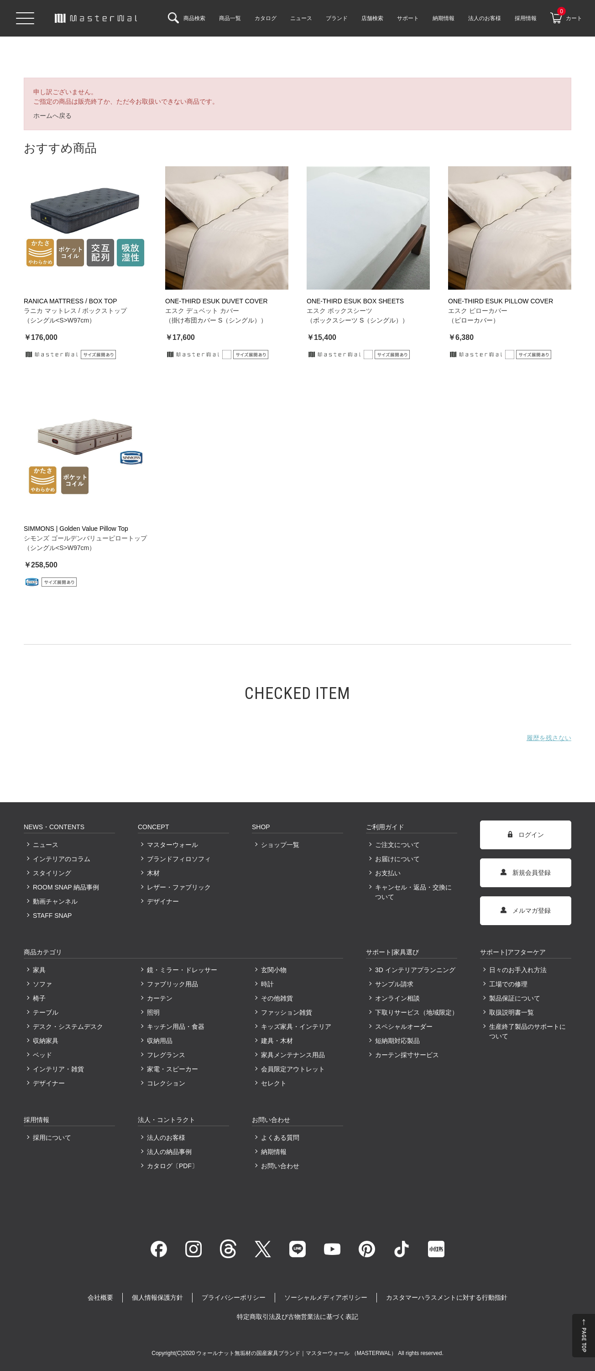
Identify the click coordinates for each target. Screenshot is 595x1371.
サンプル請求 (394, 984)
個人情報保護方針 (157, 1297)
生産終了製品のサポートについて (527, 1031)
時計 (267, 984)
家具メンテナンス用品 (293, 1055)
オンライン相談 (397, 998)
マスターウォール (172, 844)
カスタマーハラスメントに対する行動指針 (446, 1297)
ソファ (42, 984)
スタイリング (52, 873)
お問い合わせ (280, 1166)
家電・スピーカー (172, 1069)
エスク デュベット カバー (202, 310)
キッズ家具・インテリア (296, 1026)
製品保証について (514, 998)
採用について (52, 1137)
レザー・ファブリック (179, 887)
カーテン (159, 998)
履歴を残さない (549, 737)
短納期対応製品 (397, 1040)
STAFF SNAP (52, 915)
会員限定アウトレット (293, 1069)
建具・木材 (277, 1040)
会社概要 (100, 1297)
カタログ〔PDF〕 (172, 1166)
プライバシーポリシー (234, 1297)
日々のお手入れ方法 (518, 970)
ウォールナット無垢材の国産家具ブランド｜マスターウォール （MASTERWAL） (297, 1353)
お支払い (388, 873)
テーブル (45, 1012)
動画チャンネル (55, 901)
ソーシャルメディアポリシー (325, 1297)
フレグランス (166, 1055)
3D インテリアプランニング (415, 970)
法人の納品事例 (169, 1151)
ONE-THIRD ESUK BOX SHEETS (355, 301)
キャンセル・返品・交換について (413, 892)
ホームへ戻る (52, 115)
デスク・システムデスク (68, 1026)
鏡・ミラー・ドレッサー (182, 970)
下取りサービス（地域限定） (416, 1012)
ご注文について (397, 844)
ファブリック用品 (172, 984)
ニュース (45, 844)
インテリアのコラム (61, 859)
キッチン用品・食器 (175, 1026)
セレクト (274, 1083)
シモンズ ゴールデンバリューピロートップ (85, 538)
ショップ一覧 (280, 844)
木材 (153, 873)
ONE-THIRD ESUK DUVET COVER (216, 301)
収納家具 (45, 1040)
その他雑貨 (277, 998)
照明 (153, 1012)
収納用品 (159, 1040)
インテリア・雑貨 (58, 1069)
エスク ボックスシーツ (339, 310)
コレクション (166, 1083)
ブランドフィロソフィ (179, 859)
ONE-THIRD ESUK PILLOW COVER (500, 301)
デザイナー (163, 901)
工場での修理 (508, 984)
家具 (39, 970)
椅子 (39, 998)
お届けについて (397, 859)
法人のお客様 (166, 1137)
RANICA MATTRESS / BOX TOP (70, 301)
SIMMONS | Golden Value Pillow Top (76, 528)
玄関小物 (274, 970)
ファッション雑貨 (286, 1012)
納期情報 (274, 1151)
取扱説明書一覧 (511, 1012)
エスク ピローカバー (477, 310)
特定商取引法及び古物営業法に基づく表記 (297, 1316)
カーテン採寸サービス (407, 1055)
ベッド (42, 1055)
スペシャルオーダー (404, 1026)
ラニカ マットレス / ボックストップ (75, 310)
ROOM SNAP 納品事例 (66, 887)
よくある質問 (280, 1137)
